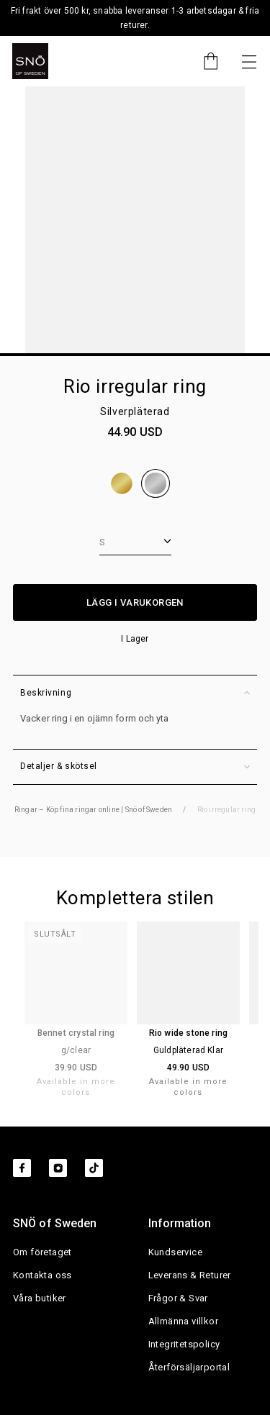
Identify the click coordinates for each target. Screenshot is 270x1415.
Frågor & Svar (178, 1298)
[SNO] (30, 61)
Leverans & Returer (189, 1275)
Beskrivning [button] (135, 693)
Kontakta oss (42, 1275)
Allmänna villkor (183, 1321)
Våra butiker (39, 1298)
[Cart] (204, 61)
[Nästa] (249, 61)
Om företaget (42, 1252)
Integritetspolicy (184, 1344)
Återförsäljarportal (189, 1367)
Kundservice (175, 1252)
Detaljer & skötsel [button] (135, 766)
